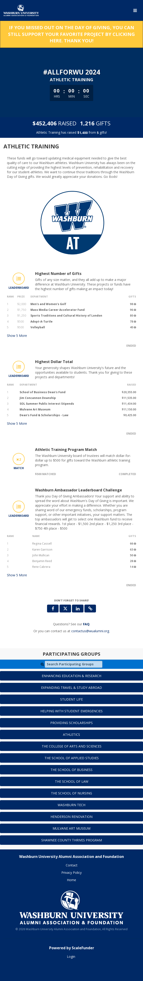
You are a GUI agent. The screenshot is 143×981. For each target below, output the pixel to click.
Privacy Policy (71, 872)
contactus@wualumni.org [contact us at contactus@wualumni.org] (90, 631)
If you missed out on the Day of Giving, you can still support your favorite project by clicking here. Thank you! (71, 34)
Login (71, 956)
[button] (90, 608)
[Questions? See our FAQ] (86, 624)
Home (71, 880)
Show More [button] (17, 335)
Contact (71, 865)
